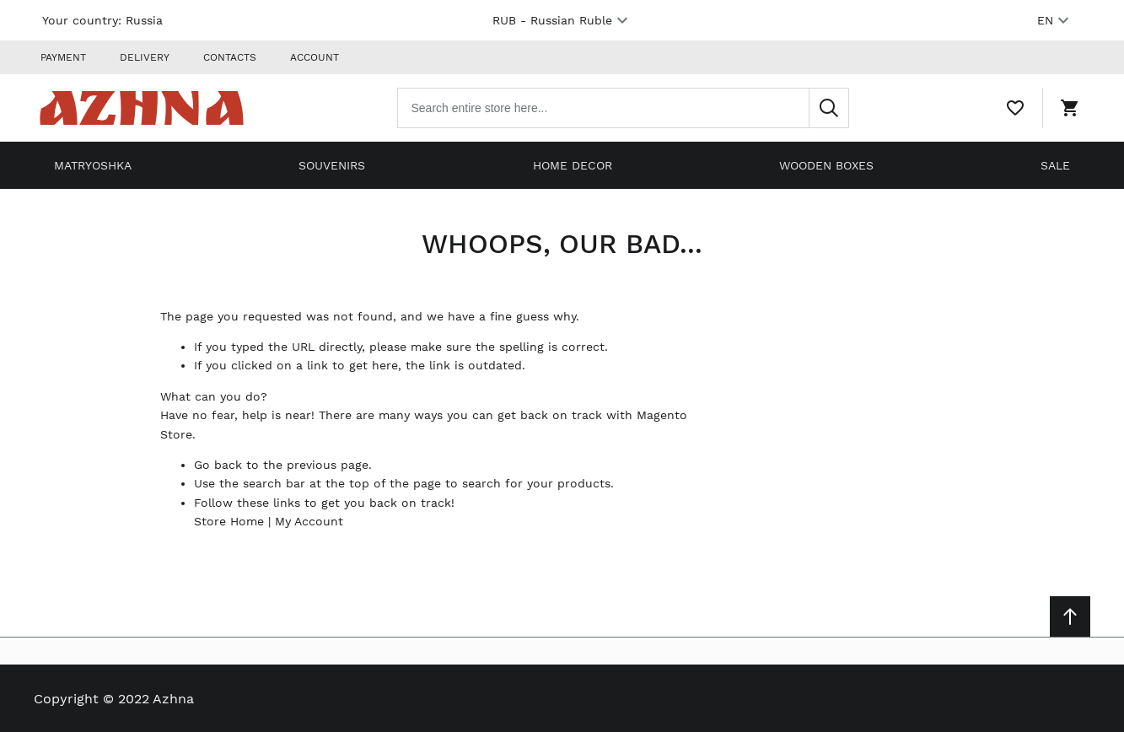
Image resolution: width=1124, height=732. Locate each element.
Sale (1055, 165)
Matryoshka (93, 165)
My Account (309, 521)
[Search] (829, 108)
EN (1055, 20)
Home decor (572, 165)
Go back (218, 464)
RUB (562, 20)
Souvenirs (331, 165)
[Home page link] (142, 108)
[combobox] (623, 108)
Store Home (229, 521)
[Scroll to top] (1070, 616)
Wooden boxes (826, 165)
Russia (144, 20)
